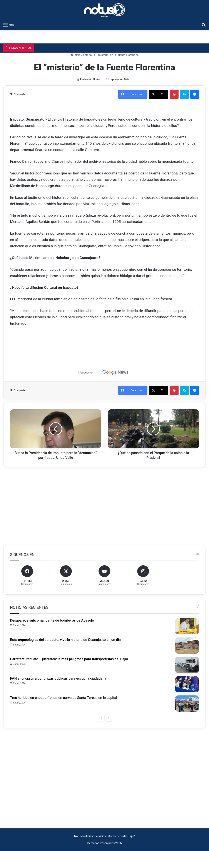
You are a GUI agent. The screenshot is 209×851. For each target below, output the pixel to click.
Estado (87, 54)
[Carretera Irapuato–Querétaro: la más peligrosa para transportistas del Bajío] (187, 665)
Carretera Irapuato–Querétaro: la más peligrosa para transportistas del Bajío (69, 659)
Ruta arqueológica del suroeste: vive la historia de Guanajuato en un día (65, 640)
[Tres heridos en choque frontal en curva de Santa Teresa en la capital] (187, 703)
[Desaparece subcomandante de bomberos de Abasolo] (187, 626)
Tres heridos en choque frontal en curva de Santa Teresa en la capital (63, 698)
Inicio (75, 54)
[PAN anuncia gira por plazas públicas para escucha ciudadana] (187, 684)
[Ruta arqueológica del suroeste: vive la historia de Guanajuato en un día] (187, 645)
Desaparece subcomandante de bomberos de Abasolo (52, 620)
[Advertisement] (104, 343)
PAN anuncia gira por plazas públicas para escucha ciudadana (58, 678)
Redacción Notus (90, 79)
